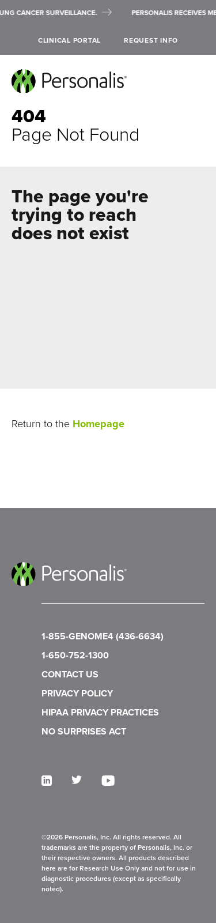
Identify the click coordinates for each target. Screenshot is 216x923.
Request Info (151, 40)
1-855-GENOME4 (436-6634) (102, 636)
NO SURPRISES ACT (83, 731)
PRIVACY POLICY (77, 693)
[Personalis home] (69, 81)
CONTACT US (69, 674)
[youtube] (108, 780)
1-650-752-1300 (75, 655)
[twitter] (76, 779)
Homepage (98, 423)
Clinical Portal (69, 40)
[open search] (200, 40)
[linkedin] (46, 780)
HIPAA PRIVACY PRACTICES (100, 712)
